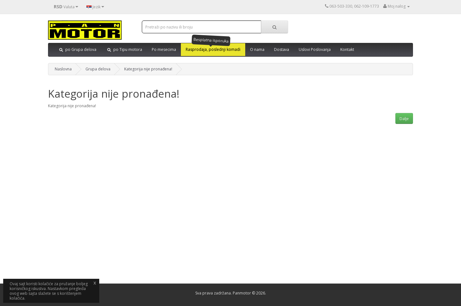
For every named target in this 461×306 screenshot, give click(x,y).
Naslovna (63, 69)
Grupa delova (97, 69)
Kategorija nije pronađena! (148, 69)
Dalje (404, 118)
